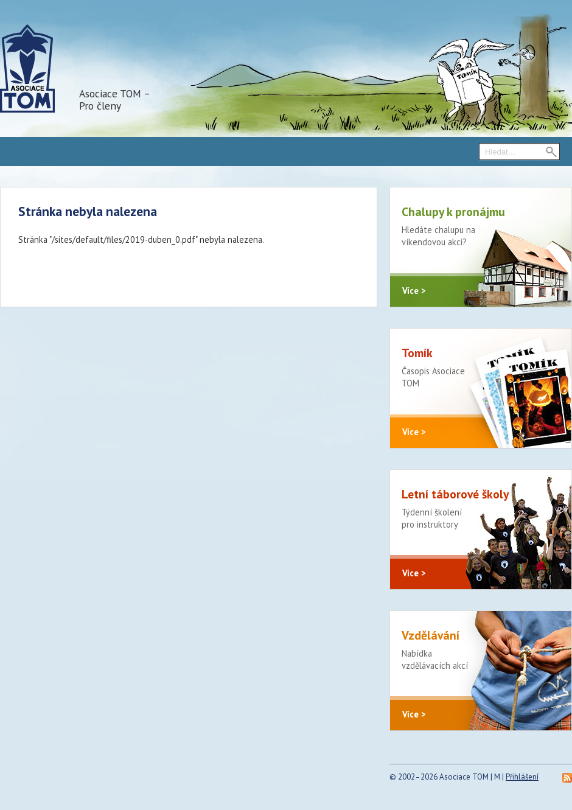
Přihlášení (522, 777)
